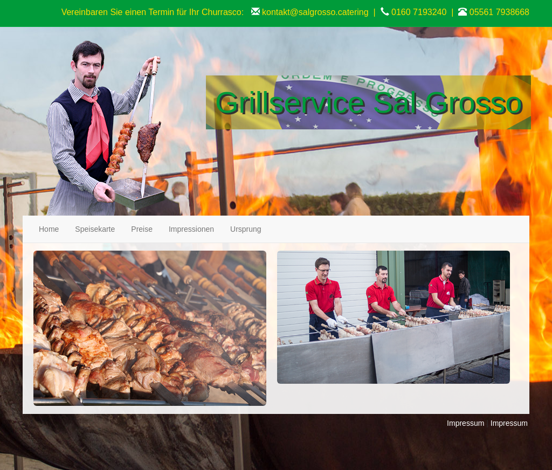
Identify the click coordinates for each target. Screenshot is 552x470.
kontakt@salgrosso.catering (315, 12)
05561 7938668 (499, 12)
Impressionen (191, 229)
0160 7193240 (418, 12)
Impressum (465, 423)
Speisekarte (95, 229)
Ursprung (245, 229)
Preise (142, 229)
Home (49, 229)
